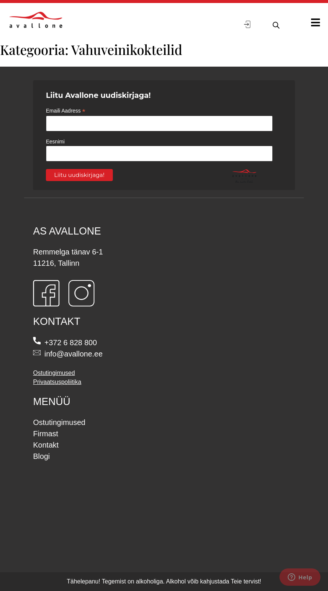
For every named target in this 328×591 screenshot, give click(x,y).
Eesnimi (55, 142)
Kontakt (46, 445)
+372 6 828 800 (70, 342)
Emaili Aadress (65, 110)
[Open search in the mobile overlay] (275, 24)
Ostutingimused (54, 373)
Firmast (45, 434)
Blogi (41, 456)
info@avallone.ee (73, 354)
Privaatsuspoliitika (57, 382)
